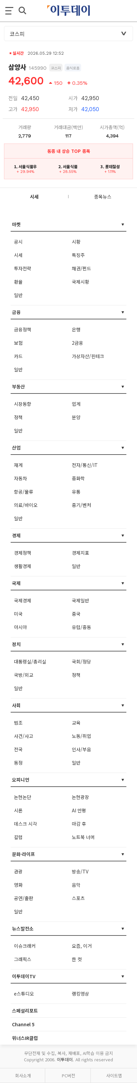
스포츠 (78, 898)
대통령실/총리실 (30, 661)
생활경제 (22, 566)
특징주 (78, 255)
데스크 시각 (25, 823)
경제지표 (80, 552)
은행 (76, 329)
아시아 (20, 627)
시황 (76, 241)
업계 (76, 403)
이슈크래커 (25, 945)
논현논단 (22, 797)
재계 (18, 465)
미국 (18, 613)
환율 (18, 281)
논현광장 (80, 797)
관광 (18, 871)
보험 (18, 342)
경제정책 (22, 552)
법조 (18, 722)
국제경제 (22, 600)
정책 (18, 417)
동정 (18, 762)
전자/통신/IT (85, 465)
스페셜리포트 (25, 1010)
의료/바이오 (26, 505)
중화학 (78, 478)
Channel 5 (23, 1024)
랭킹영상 (80, 993)
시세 (18, 255)
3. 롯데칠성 (110, 166)
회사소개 (23, 1075)
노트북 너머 (83, 837)
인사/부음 (81, 749)
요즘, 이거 (82, 945)
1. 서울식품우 (25, 166)
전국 (18, 749)
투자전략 (22, 268)
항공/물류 (23, 491)
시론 (18, 810)
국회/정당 (81, 661)
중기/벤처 (81, 505)
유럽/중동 (81, 627)
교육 (76, 722)
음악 (76, 884)
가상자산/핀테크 (88, 356)
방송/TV (80, 871)
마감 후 (79, 823)
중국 (76, 613)
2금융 (77, 342)
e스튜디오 (24, 993)
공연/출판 (23, 898)
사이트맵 (114, 1075)
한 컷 (77, 959)
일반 (18, 295)
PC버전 (68, 1075)
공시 (18, 241)
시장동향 (22, 403)
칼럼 (18, 837)
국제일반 (80, 600)
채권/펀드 (81, 268)
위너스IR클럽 (25, 1038)
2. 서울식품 (67, 166)
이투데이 (65, 1059)
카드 (18, 356)
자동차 (20, 478)
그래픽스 (22, 959)
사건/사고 (23, 736)
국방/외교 (23, 674)
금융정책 (22, 329)
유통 (76, 491)
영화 (18, 884)
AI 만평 (79, 810)
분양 (76, 417)
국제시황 (80, 281)
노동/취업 (81, 736)
